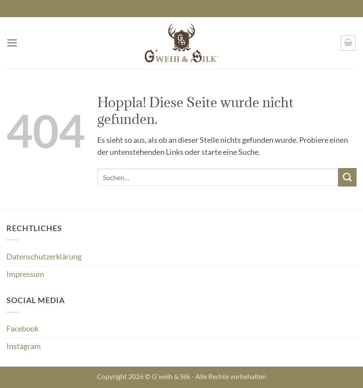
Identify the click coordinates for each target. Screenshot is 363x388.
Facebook (22, 328)
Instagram (23, 346)
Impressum (25, 274)
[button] (12, 43)
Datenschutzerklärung (43, 256)
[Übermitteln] (347, 177)
